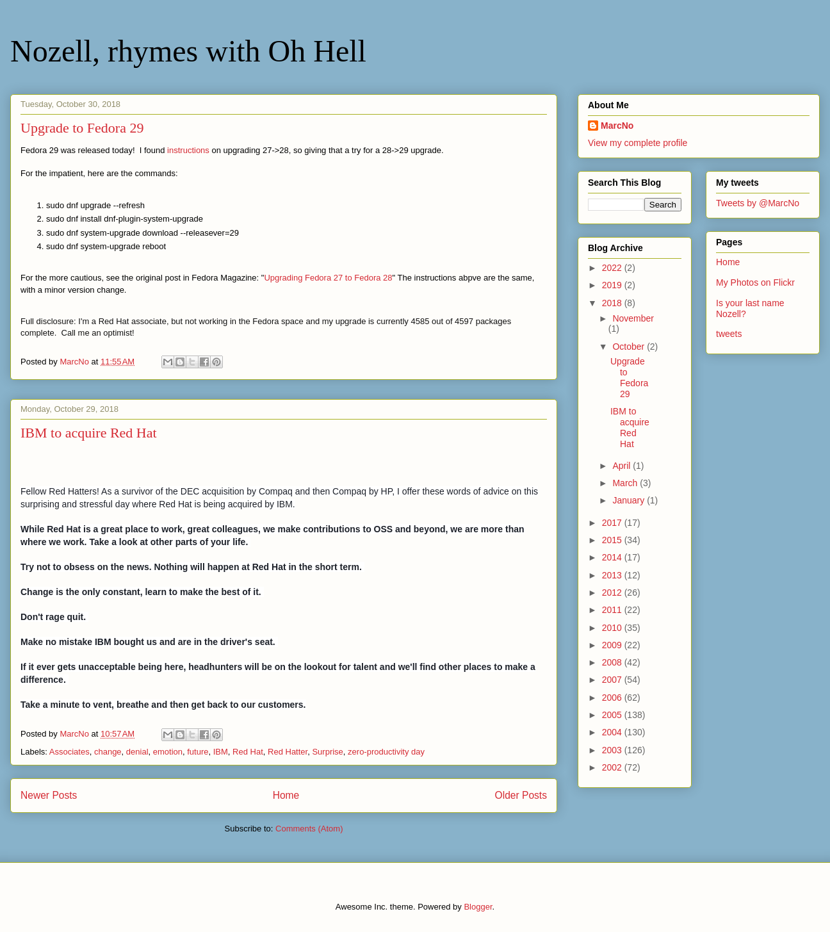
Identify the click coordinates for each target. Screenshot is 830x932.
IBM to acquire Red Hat (88, 433)
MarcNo (617, 125)
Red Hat (247, 751)
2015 (613, 540)
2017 (613, 523)
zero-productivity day (386, 751)
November (633, 318)
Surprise (327, 751)
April (622, 466)
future (197, 751)
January (629, 500)
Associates (69, 751)
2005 (613, 715)
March (626, 483)
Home (286, 795)
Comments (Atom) (309, 828)
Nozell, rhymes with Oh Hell (188, 51)
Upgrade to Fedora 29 (81, 128)
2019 (613, 285)
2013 (613, 575)
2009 (613, 645)
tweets (729, 334)
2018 (613, 303)
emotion (168, 751)
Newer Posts (48, 795)
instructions (188, 150)
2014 (613, 557)
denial (137, 751)
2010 (613, 628)
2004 (613, 732)
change (108, 751)
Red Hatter (287, 751)
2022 (613, 268)
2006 (613, 697)
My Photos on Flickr (755, 282)
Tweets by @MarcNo (757, 203)
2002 (613, 767)
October (629, 346)
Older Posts (521, 795)
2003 (613, 750)
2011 (613, 610)
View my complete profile (637, 143)
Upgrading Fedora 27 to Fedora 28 (328, 277)
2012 (613, 592)
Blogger (478, 907)
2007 (613, 679)
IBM (220, 751)
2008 (613, 662)
